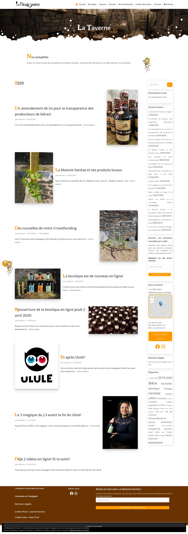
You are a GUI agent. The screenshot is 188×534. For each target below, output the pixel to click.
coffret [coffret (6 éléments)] (152, 398)
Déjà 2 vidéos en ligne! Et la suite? (42, 459)
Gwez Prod (34, 517)
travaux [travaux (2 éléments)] (151, 435)
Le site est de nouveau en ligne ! (160, 112)
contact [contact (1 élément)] (169, 398)
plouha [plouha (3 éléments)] (151, 422)
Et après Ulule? (73, 357)
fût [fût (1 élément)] (159, 405)
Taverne (102, 4)
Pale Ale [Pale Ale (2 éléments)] (168, 412)
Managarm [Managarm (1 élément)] (156, 408)
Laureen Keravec (37, 511)
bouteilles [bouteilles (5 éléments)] (166, 383)
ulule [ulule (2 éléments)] (157, 435)
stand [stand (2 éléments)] (150, 432)
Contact (157, 4)
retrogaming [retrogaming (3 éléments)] (154, 428)
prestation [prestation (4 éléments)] (166, 421)
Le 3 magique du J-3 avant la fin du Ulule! (48, 415)
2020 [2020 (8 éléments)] (169, 378)
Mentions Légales (23, 504)
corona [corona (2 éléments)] (169, 402)
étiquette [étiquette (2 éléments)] (168, 435)
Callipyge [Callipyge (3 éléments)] (168, 388)
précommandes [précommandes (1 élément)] (167, 425)
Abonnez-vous (160, 274)
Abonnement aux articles (133, 507)
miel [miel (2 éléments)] (157, 412)
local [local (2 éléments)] (150, 408)
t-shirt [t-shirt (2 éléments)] (157, 432)
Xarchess (21, 119)
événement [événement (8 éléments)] (155, 442)
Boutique (92, 4)
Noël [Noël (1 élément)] (161, 412)
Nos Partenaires (125, 4)
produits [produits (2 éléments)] (151, 425)
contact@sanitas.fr (159, 328)
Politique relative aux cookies (79, 530)
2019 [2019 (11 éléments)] (161, 378)
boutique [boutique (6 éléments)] (154, 388)
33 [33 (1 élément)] (149, 378)
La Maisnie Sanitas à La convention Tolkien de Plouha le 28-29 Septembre (160, 212)
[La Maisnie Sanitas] (28, 4)
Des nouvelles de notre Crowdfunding (46, 228)
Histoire (112, 4)
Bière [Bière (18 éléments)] (152, 383)
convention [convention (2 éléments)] (152, 402)
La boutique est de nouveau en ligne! (93, 276)
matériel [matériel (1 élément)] (151, 412)
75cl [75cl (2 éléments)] (155, 378)
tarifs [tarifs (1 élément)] (163, 432)
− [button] (152, 301)
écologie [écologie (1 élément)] (161, 435)
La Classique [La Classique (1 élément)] (168, 405)
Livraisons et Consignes (26, 496)
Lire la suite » (89, 125)
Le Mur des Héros (143, 4)
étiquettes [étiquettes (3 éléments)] (153, 438)
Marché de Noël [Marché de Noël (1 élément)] (166, 408)
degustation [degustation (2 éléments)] (153, 405)
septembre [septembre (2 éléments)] (168, 429)
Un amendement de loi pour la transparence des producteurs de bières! (160, 132)
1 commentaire (43, 233)
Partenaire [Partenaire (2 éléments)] (152, 415)
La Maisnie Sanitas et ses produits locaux (88, 170)
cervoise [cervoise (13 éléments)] (154, 393)
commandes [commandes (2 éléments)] (162, 398)
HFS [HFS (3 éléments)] (162, 405)
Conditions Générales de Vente (29, 488)
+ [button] (152, 298)
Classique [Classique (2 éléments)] (168, 394)
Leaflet (169, 317)
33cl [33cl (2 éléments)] (152, 378)
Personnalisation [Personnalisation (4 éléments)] (157, 418)
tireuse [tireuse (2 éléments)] (169, 432)
